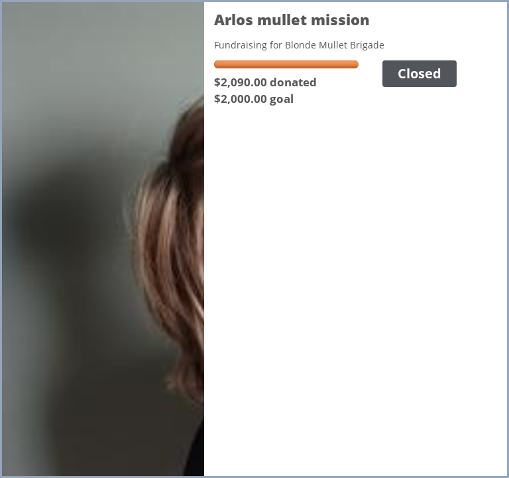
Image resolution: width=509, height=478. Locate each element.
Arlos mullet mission (292, 19)
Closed (419, 73)
